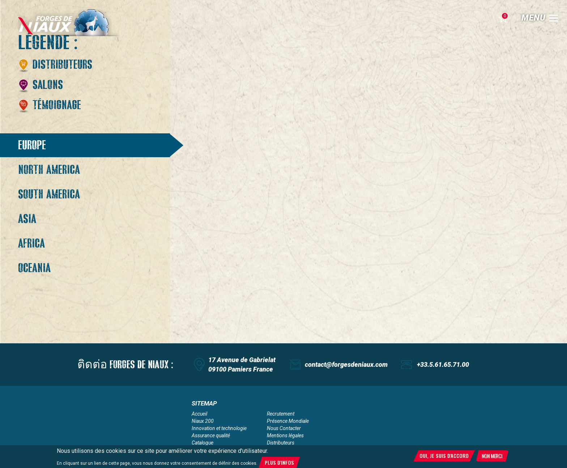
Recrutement (280, 414)
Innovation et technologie (219, 428)
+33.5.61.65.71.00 (443, 364)
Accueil (199, 414)
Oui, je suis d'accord (444, 456)
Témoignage (57, 105)
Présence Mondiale (288, 421)
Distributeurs (62, 64)
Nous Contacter (284, 428)
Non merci (492, 456)
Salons (48, 84)
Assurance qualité (211, 435)
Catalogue (202, 443)
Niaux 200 (203, 421)
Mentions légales (285, 435)
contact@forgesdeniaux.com (346, 364)
